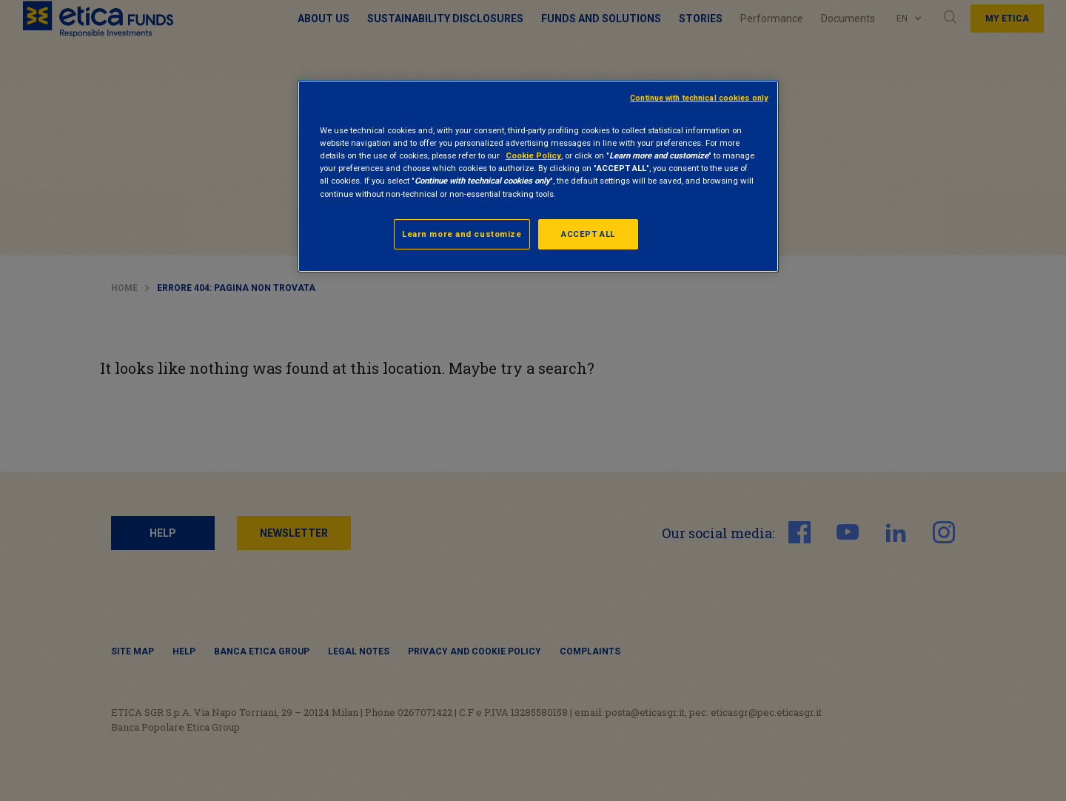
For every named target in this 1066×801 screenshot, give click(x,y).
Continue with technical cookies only (699, 98)
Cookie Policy (533, 155)
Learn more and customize (462, 234)
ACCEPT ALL (588, 234)
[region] (538, 176)
